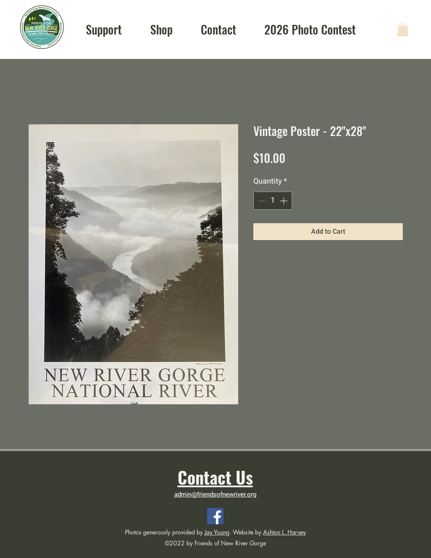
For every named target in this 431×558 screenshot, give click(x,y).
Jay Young (217, 532)
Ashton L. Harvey (284, 532)
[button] (403, 29)
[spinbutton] (273, 200)
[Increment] (284, 200)
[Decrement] (261, 200)
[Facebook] (215, 516)
